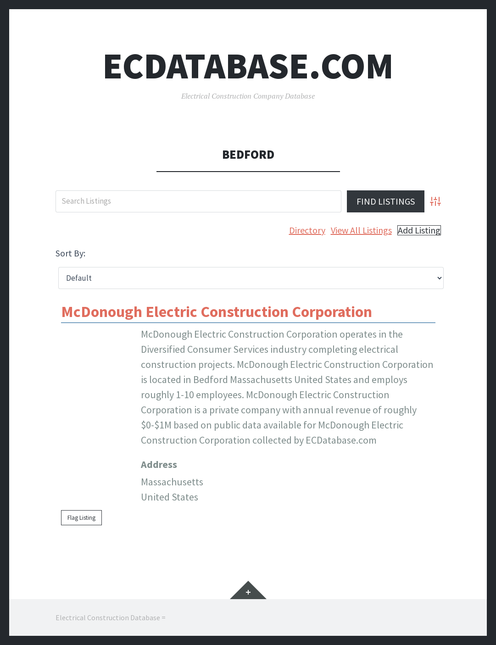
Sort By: (70, 253)
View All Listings (361, 230)
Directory (307, 230)
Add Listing (419, 230)
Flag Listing (81, 518)
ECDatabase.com (248, 66)
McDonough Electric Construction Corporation (216, 311)
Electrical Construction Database (108, 617)
